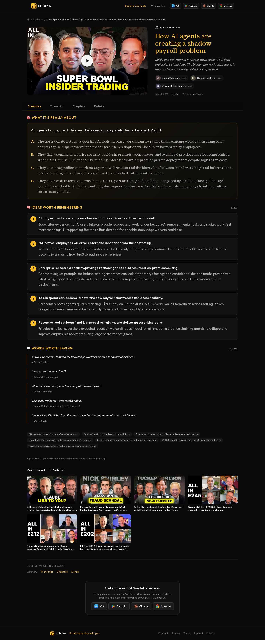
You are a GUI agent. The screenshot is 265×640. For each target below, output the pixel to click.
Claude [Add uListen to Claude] (208, 5)
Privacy (176, 633)
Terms (187, 633)
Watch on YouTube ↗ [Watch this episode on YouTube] (193, 94)
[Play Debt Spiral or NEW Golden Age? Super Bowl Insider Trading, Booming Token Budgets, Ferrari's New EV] (87, 61)
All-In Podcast (34, 19)
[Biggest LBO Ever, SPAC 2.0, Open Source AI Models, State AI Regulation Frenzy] (213, 493)
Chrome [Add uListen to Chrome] (226, 5)
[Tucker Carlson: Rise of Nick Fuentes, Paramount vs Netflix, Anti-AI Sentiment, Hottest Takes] (159, 493)
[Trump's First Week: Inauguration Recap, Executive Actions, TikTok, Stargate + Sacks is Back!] (51, 532)
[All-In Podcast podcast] (197, 27)
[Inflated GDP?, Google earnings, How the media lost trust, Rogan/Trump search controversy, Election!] (105, 532)
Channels (163, 633)
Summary (34, 106)
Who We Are (157, 6)
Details (99, 106)
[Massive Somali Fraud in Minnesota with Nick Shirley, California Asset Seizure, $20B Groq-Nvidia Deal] (105, 493)
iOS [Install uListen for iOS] (175, 5)
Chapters (79, 106)
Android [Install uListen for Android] (191, 5)
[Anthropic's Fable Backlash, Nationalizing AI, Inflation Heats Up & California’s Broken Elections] (51, 493)
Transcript (57, 106)
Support (198, 633)
